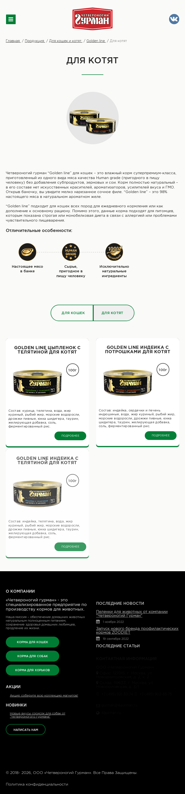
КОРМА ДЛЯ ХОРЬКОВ (32, 648)
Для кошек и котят (65, 41)
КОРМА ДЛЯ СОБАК (32, 634)
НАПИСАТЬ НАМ (25, 708)
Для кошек (73, 299)
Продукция (35, 41)
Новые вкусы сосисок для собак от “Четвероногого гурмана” (37, 693)
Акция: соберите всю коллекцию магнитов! (44, 673)
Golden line (96, 41)
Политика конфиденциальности (37, 784)
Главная (13, 41)
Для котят (112, 299)
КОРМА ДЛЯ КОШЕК (32, 620)
